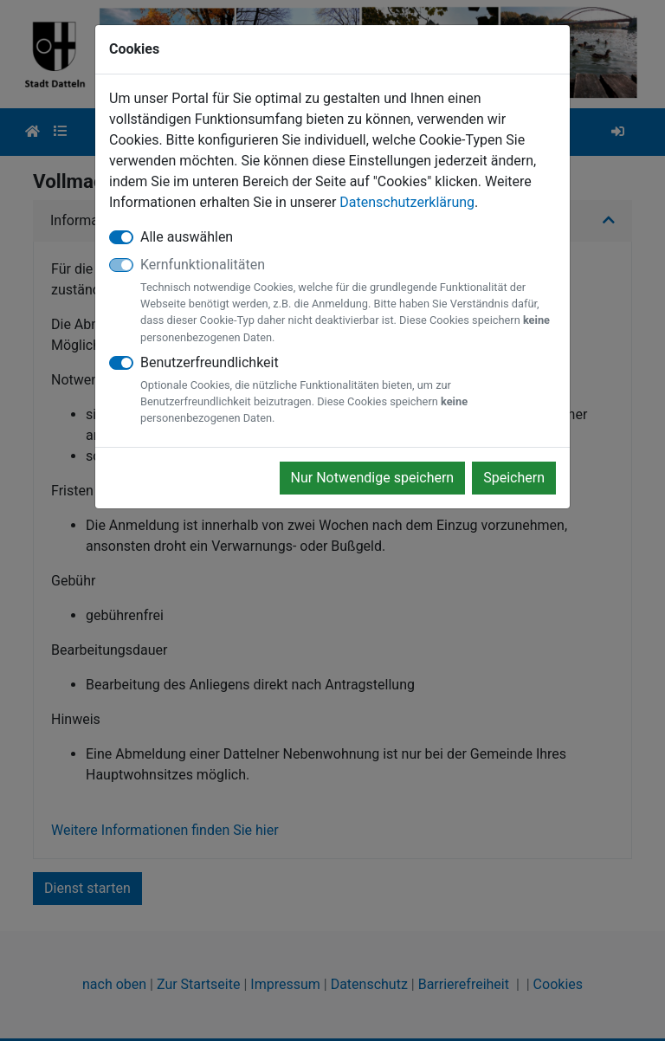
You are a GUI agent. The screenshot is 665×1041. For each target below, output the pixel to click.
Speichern (514, 477)
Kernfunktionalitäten (348, 301)
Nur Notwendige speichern (373, 477)
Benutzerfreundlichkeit (348, 390)
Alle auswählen (186, 237)
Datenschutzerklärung (407, 202)
